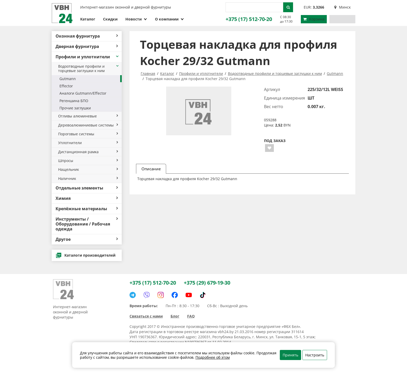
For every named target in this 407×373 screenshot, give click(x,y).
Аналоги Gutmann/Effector (82, 93)
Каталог (87, 19)
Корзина (313, 19)
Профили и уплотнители (87, 57)
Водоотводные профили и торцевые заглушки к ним (88, 68)
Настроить (314, 355)
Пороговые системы (88, 133)
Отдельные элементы (87, 188)
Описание (151, 168)
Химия (87, 198)
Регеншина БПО (73, 100)
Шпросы (88, 160)
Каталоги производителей (86, 255)
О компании (169, 19)
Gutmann (67, 78)
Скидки (110, 19)
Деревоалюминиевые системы (88, 125)
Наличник (88, 178)
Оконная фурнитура (87, 36)
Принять (290, 355)
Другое (87, 239)
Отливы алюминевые (88, 116)
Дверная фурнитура (87, 46)
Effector (66, 85)
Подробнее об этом (212, 357)
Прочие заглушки (75, 107)
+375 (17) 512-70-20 (249, 19)
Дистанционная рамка (88, 151)
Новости (136, 19)
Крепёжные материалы (87, 209)
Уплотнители (88, 142)
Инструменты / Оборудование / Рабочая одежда (87, 224)
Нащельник (88, 169)
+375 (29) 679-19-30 (207, 282)
